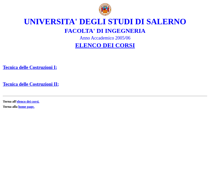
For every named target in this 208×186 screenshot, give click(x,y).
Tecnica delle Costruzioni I (29, 67)
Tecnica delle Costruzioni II (30, 84)
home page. (26, 107)
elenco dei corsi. (28, 101)
